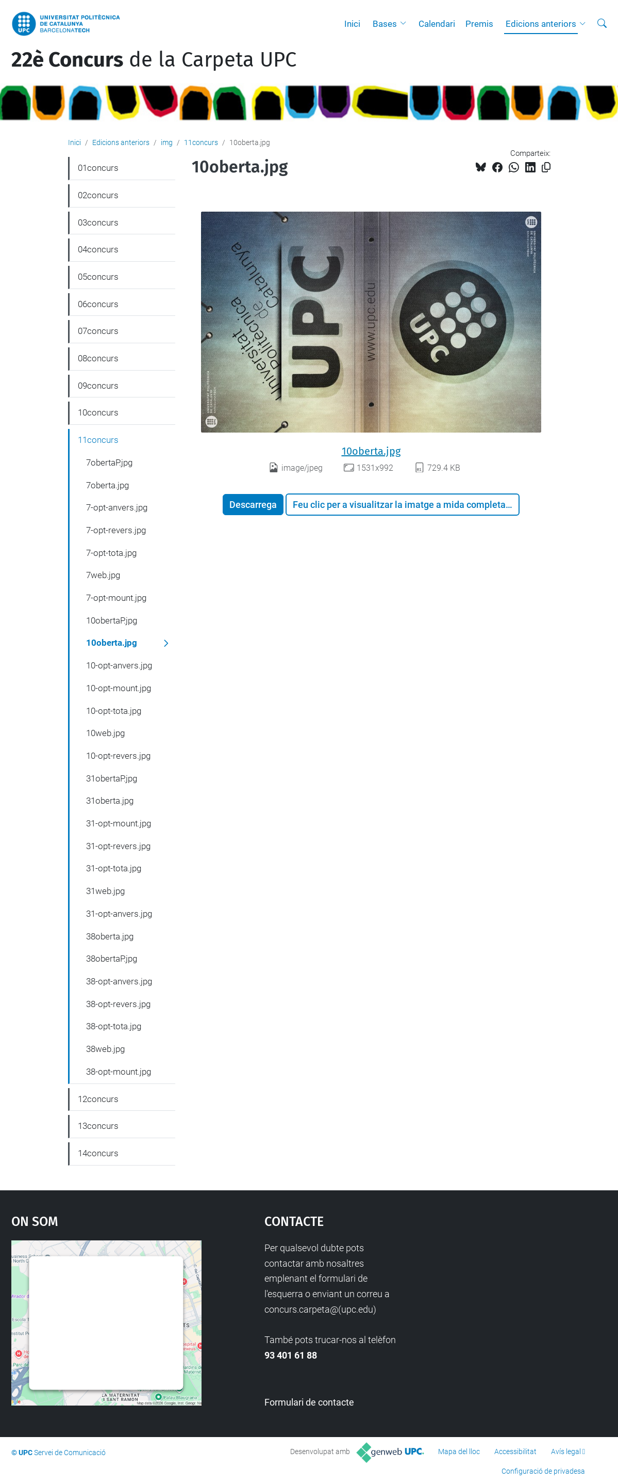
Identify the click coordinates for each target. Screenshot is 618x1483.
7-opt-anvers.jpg (116, 507)
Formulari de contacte (309, 1402)
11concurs (201, 142)
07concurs (98, 331)
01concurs (98, 168)
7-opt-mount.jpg (116, 598)
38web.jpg (105, 1049)
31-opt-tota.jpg (113, 868)
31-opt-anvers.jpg (119, 913)
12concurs (98, 1099)
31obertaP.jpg (111, 778)
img (167, 142)
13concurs (98, 1126)
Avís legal (566, 1451)
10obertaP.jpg (111, 620)
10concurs (98, 412)
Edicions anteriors (541, 24)
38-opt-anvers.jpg (119, 981)
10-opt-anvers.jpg (119, 665)
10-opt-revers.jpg (118, 756)
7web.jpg (103, 575)
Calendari (437, 24)
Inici (352, 24)
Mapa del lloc (459, 1451)
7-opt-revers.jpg (116, 530)
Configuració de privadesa (543, 1471)
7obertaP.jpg (109, 462)
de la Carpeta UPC (153, 59)
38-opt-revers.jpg (118, 1004)
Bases (385, 24)
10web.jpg (105, 733)
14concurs (98, 1153)
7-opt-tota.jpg (111, 553)
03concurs (98, 222)
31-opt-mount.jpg (118, 823)
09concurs (98, 385)
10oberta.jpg (371, 451)
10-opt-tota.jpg (113, 711)
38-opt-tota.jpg (113, 1026)
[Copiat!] (546, 167)
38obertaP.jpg (111, 958)
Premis (479, 24)
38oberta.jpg (109, 936)
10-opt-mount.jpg (118, 688)
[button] (405, 23)
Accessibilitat (515, 1451)
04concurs (98, 249)
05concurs (98, 277)
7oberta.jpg (107, 485)
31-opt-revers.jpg (118, 846)
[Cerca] (602, 23)
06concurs (98, 304)
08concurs (98, 358)
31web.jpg (105, 891)
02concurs (98, 195)
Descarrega (253, 504)
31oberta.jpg (109, 800)
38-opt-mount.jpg (118, 1071)
